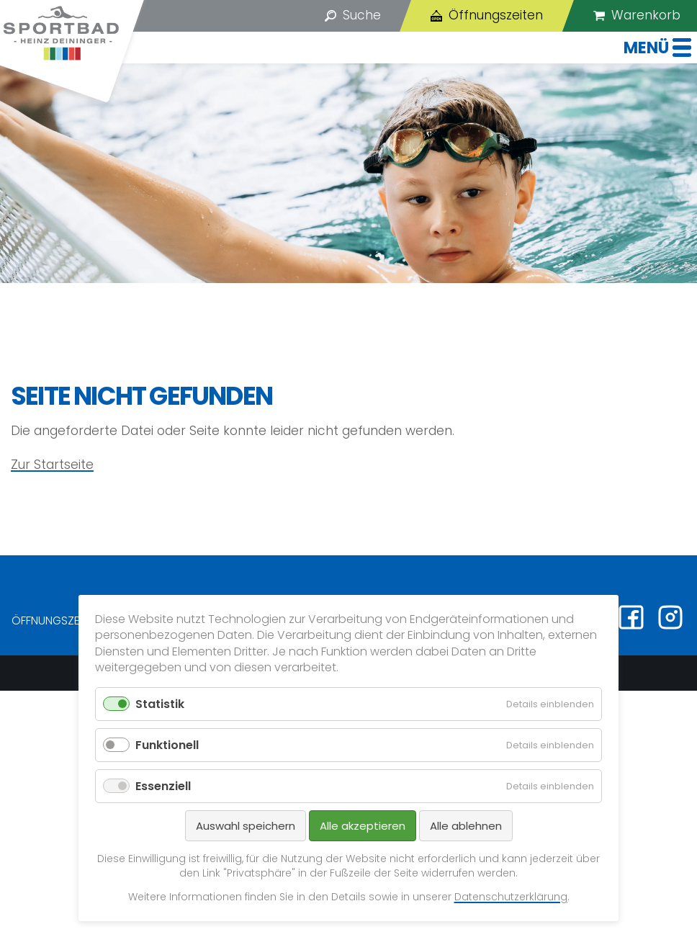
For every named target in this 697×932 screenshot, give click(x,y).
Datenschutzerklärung (510, 897)
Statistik (159, 704)
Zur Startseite (52, 464)
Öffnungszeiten (55, 620)
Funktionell (167, 745)
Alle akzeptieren (362, 825)
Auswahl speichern (245, 825)
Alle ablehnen (466, 825)
